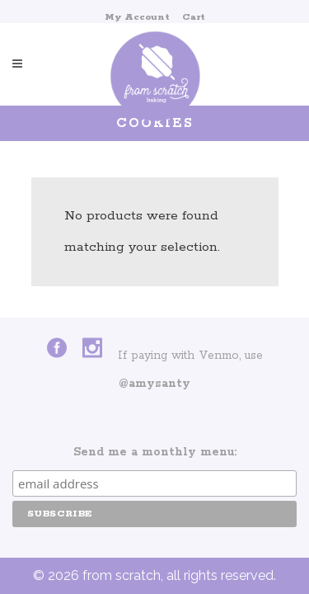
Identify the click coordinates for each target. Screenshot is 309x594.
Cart (193, 17)
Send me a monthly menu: (154, 452)
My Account (137, 17)
